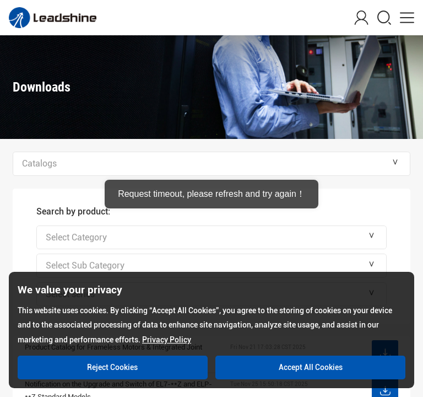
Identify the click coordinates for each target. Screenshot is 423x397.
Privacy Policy (166, 339)
